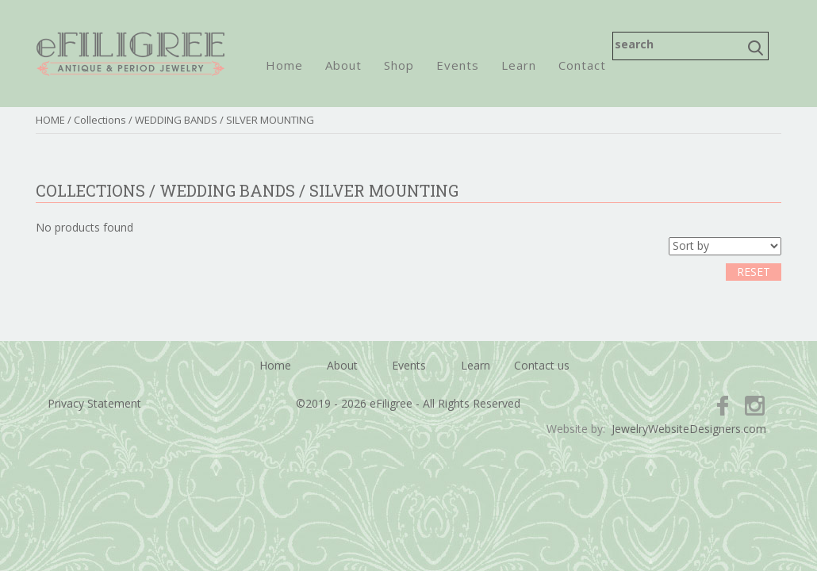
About (343, 65)
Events (457, 65)
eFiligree (130, 53)
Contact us (542, 365)
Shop (399, 65)
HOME (50, 120)
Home (284, 65)
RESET (753, 271)
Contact (582, 65)
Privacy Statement (94, 403)
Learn (518, 65)
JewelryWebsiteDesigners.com (689, 428)
